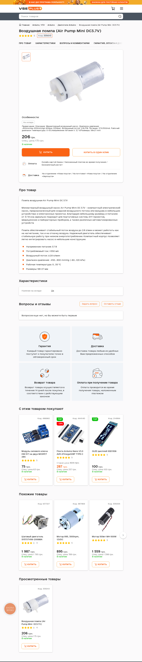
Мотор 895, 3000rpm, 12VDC (68, 538)
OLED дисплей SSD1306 (104, 451)
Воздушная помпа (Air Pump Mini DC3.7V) (33, 622)
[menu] (120, 8)
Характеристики (45, 43)
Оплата (32, 163)
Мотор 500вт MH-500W (104, 536)
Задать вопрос (89, 304)
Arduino (51, 25)
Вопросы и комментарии (75, 43)
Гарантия (44, 346)
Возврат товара (44, 382)
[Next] (123, 535)
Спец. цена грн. (33, 140)
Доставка (33, 175)
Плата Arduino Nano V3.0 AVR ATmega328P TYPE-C (70, 452)
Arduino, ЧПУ (38, 25)
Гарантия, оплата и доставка (111, 43)
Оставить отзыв (112, 304)
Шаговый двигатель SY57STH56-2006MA (32, 538)
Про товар (25, 43)
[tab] (26, 57)
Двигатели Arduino (67, 25)
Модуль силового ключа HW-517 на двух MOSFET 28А (35, 454)
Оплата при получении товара (97, 382)
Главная (25, 25)
